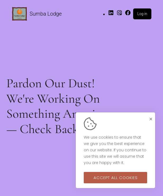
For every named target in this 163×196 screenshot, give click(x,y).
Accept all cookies (116, 177)
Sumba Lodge (46, 14)
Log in (142, 14)
